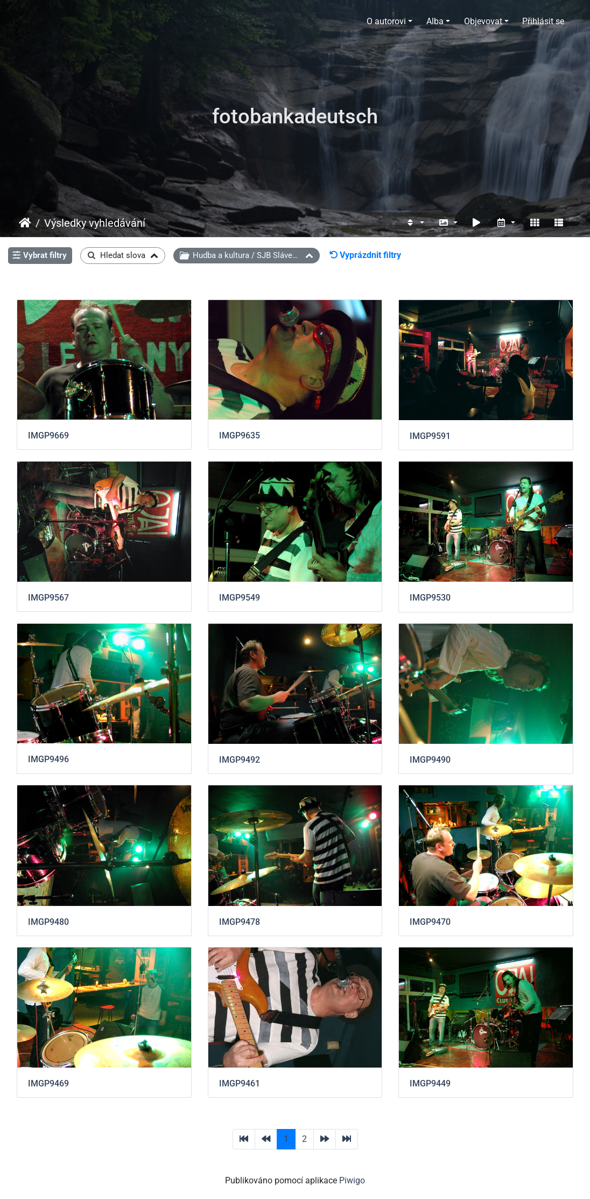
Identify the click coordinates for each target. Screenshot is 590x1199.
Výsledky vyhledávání (94, 223)
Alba (435, 21)
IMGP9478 (239, 922)
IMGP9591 (430, 436)
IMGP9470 (430, 922)
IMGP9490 (430, 760)
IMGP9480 (48, 922)
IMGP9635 (239, 435)
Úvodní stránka (25, 223)
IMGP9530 (430, 597)
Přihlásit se (543, 21)
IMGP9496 (48, 759)
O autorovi (386, 21)
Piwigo (352, 1180)
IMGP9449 (430, 1083)
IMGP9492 (239, 760)
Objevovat (483, 21)
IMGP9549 (239, 597)
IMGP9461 (239, 1083)
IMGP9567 (48, 597)
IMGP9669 (48, 435)
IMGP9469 (48, 1083)
